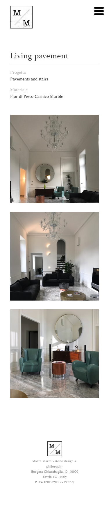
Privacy (69, 482)
